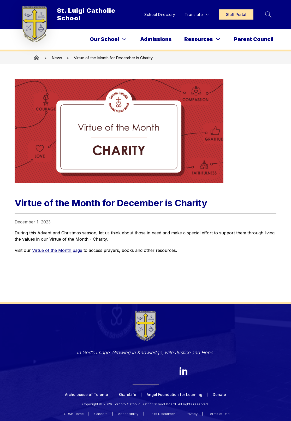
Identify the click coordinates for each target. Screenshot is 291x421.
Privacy (192, 414)
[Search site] (268, 14)
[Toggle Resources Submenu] (218, 39)
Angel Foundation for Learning (174, 394)
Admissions (156, 39)
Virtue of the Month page (57, 250)
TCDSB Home (73, 414)
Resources (198, 39)
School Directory (159, 14)
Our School (104, 39)
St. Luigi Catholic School (37, 57)
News (57, 57)
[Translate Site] (196, 14)
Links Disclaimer (162, 414)
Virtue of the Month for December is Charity (113, 57)
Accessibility (128, 414)
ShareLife (127, 394)
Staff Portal (236, 14)
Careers (101, 414)
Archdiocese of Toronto (86, 394)
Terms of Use (219, 414)
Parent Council (254, 39)
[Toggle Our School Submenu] (124, 39)
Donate (219, 394)
